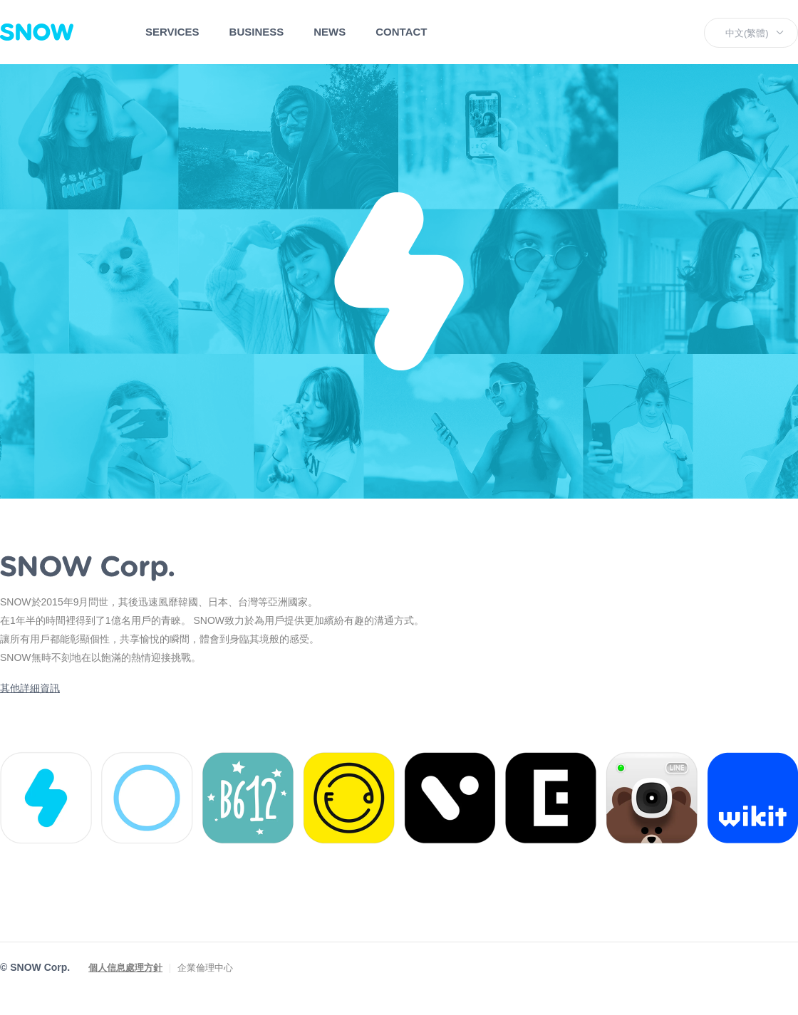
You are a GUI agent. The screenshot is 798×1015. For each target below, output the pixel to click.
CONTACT (401, 32)
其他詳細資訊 (30, 688)
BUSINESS (256, 32)
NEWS (330, 32)
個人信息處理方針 (125, 967)
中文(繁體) (747, 33)
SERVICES (172, 32)
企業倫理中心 (205, 967)
